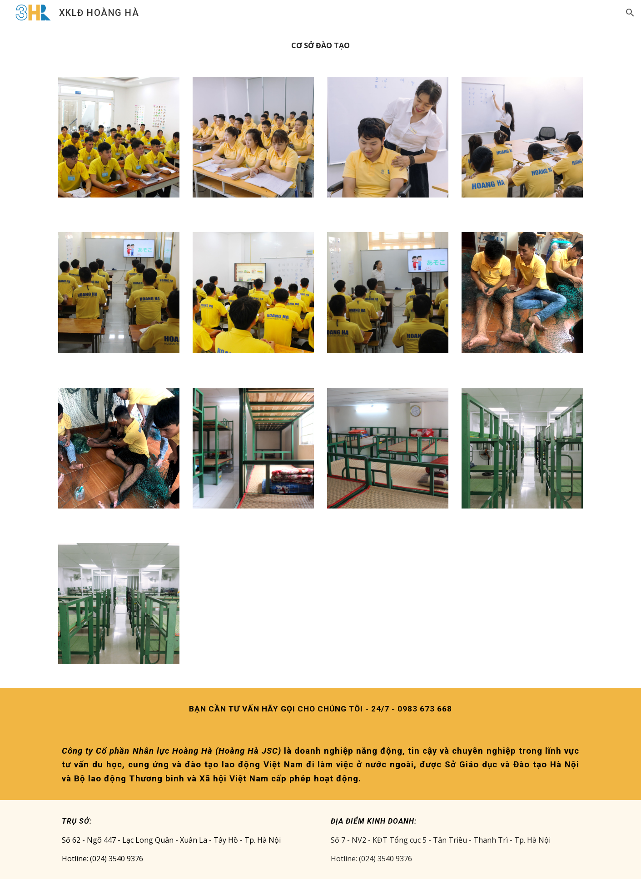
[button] (630, 13)
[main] (320, 45)
